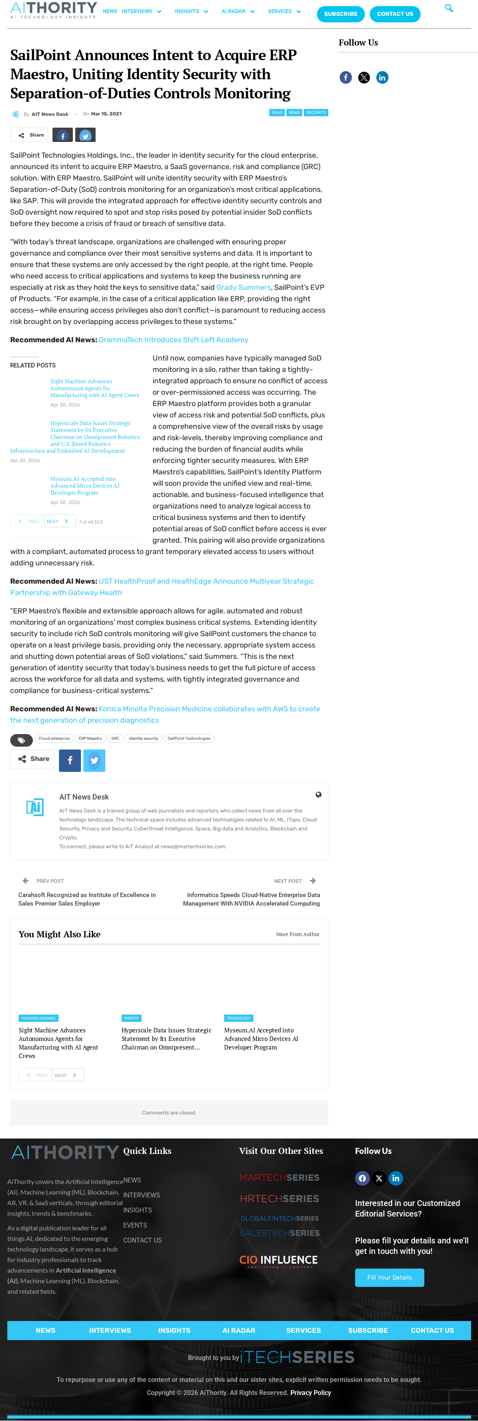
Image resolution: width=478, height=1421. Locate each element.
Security (316, 112)
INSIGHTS (196, 11)
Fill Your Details (389, 1277)
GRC (115, 738)
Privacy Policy (310, 1393)
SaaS (277, 112)
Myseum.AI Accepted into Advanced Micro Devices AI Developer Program (85, 485)
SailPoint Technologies (189, 738)
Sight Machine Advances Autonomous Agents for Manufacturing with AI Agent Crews (94, 388)
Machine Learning (39, 1018)
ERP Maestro (90, 738)
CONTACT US (395, 14)
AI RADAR (242, 11)
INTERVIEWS (146, 11)
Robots (131, 1018)
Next (59, 521)
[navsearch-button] (449, 10)
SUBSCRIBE (368, 1330)
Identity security (143, 738)
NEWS (110, 11)
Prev (26, 521)
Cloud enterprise (54, 738)
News (294, 112)
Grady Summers (243, 287)
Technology (239, 1018)
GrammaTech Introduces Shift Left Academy (174, 339)
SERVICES (289, 11)
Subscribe (341, 14)
